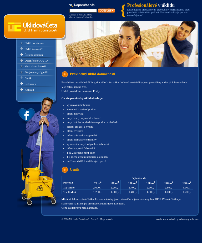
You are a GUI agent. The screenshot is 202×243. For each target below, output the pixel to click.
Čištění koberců (34, 54)
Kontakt (29, 89)
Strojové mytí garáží (36, 72)
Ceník (28, 78)
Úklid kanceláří (34, 49)
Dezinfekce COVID (36, 60)
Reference (31, 83)
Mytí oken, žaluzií (35, 66)
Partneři (94, 219)
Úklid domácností (35, 43)
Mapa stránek (106, 219)
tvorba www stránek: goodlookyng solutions (177, 219)
